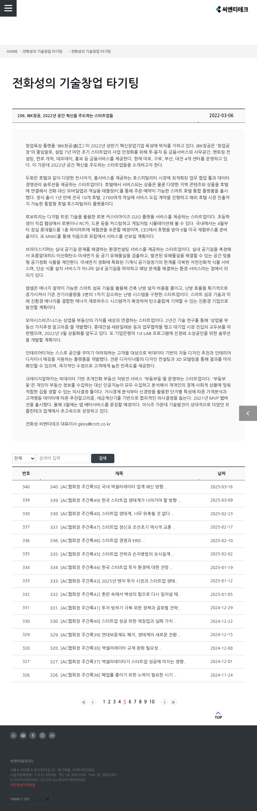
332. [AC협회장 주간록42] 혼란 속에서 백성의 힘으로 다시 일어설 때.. (115, 594)
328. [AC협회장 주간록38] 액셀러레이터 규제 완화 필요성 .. (106, 648)
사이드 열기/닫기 (248, 413)
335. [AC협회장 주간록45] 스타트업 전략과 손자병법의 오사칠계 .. (112, 554)
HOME (12, 51)
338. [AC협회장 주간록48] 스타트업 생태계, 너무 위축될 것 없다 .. (112, 514)
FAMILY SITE (20, 799)
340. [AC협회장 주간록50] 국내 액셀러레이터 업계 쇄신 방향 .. (108, 487)
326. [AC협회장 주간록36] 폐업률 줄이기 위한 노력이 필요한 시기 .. (113, 675)
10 (152, 702)
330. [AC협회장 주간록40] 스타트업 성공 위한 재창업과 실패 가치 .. (113, 621)
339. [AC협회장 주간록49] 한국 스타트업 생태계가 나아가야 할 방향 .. (115, 500)
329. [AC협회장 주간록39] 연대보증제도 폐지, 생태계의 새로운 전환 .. (115, 635)
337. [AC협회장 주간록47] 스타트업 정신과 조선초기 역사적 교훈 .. (113, 527)
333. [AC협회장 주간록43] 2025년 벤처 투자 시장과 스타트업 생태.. (114, 581)
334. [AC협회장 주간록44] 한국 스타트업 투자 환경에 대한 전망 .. (111, 567)
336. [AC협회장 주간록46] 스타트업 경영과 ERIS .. (97, 540)
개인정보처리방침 (22, 784)
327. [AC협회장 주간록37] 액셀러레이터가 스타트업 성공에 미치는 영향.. (118, 662)
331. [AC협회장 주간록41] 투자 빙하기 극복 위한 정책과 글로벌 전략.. (115, 608)
